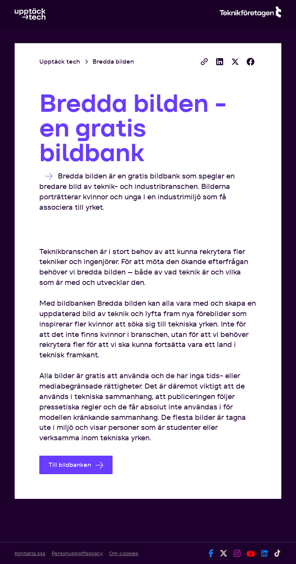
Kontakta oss (30, 553)
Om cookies (123, 553)
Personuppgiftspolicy (77, 553)
